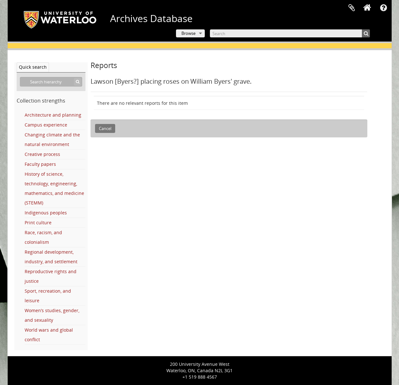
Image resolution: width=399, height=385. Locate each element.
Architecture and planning (53, 115)
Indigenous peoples (46, 213)
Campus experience (46, 125)
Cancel (105, 128)
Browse (188, 33)
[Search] (290, 33)
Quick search (33, 67)
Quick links (384, 8)
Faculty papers (40, 164)
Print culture (38, 222)
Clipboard (352, 8)
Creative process (42, 154)
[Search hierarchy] (51, 82)
